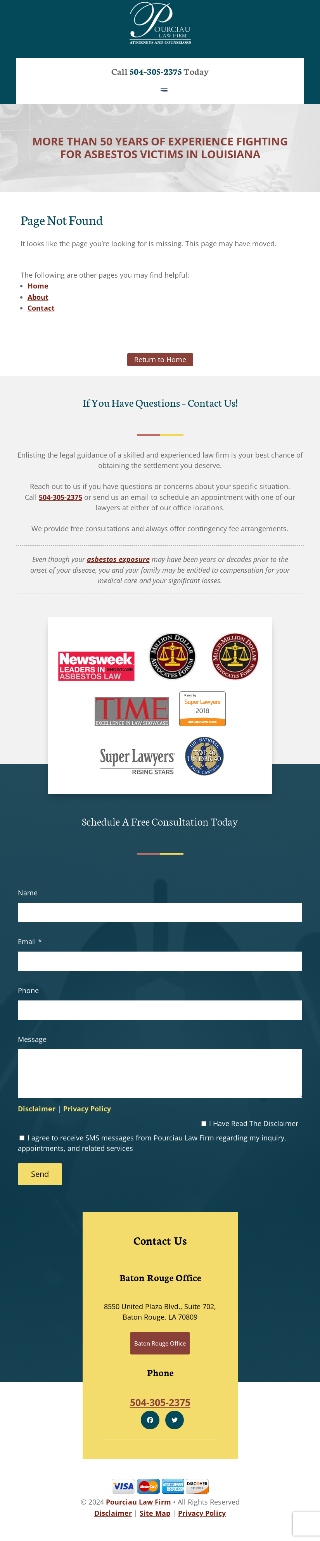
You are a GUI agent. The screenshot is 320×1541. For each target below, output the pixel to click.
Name (28, 892)
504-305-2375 (156, 71)
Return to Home (160, 359)
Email (30, 941)
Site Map (155, 1513)
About (38, 297)
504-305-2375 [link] (60, 497)
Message (32, 1039)
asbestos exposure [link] (118, 559)
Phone (28, 990)
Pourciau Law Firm (138, 1501)
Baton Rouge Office (160, 1343)
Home (38, 285)
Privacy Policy (87, 1108)
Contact (41, 308)
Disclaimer (36, 1108)
